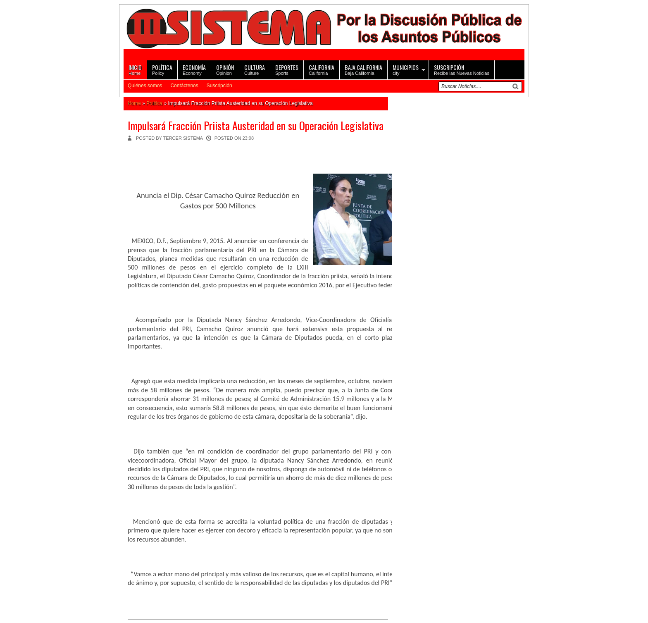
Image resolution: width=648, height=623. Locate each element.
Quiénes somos (145, 85)
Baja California (363, 69)
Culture (254, 69)
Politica (154, 103)
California (321, 69)
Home (135, 69)
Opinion (225, 69)
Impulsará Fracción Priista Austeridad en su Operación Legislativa (256, 125)
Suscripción (219, 85)
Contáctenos (184, 85)
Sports (286, 69)
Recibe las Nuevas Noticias (461, 69)
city (406, 69)
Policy (162, 69)
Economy (194, 69)
